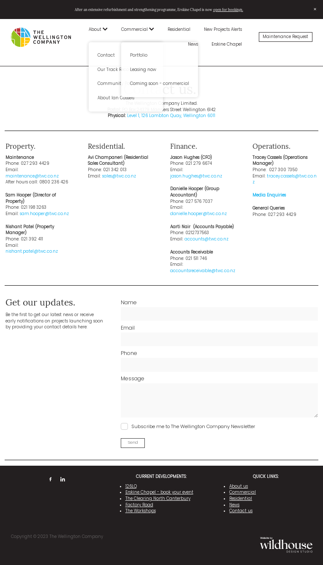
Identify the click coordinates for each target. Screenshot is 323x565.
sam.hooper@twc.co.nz (44, 214)
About (98, 30)
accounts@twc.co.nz (206, 239)
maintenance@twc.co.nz (32, 176)
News (193, 44)
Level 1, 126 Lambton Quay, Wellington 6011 (171, 116)
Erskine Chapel (227, 44)
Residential (179, 30)
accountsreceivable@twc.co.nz (202, 271)
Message (132, 379)
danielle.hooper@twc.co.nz (198, 214)
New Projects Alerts (223, 30)
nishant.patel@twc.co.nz (31, 251)
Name (129, 303)
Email (128, 328)
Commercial (137, 30)
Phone (129, 353)
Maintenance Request (285, 37)
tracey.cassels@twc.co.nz (284, 179)
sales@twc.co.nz (119, 176)
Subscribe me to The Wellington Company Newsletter (193, 426)
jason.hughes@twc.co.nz (196, 176)
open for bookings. (228, 9)
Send (133, 442)
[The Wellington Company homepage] (41, 37)
